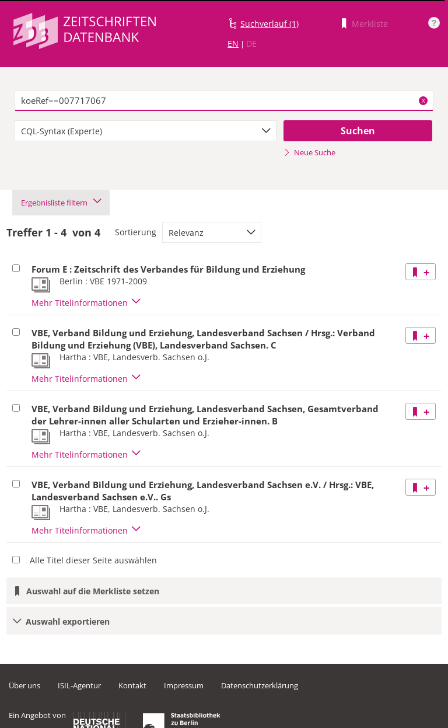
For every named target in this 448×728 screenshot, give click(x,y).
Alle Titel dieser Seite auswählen (93, 560)
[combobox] (145, 130)
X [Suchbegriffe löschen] (423, 100)
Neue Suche (309, 152)
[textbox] (224, 101)
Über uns (24, 685)
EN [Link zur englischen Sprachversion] (233, 43)
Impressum (184, 685)
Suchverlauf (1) (269, 23)
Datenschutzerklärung (259, 685)
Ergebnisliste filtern (61, 202)
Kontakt (132, 685)
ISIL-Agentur (79, 685)
